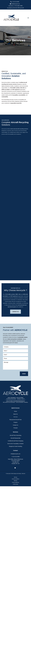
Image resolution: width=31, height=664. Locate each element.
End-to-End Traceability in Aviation (15, 443)
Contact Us (15, 311)
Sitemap (15, 477)
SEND (24, 373)
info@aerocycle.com (15, 3)
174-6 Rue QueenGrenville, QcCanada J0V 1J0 (15, 462)
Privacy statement (15, 482)
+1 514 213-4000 (15, 1)
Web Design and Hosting (16, 473)
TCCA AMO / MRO (19, 5)
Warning (15, 480)
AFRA (18, 7)
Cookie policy (15, 484)
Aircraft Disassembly (15, 438)
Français (15, 427)
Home (15, 411)
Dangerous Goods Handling (15, 446)
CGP (23, 7)
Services (15, 416)
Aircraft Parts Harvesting (15, 435)
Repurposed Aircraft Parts (15, 419)
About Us (15, 414)
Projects (15, 422)
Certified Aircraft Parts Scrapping (15, 440)
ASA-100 (15, 7)
